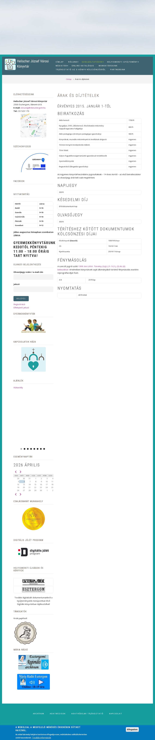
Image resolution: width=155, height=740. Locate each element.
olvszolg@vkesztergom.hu (33, 107)
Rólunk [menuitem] (72, 62)
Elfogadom (132, 729)
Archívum (38, 713)
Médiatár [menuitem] (61, 66)
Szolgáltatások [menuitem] (92, 62)
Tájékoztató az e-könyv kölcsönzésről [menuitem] (81, 69)
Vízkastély (18, 387)
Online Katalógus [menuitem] (83, 66)
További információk (41, 737)
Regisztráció (19, 304)
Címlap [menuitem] (60, 62)
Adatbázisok (58, 713)
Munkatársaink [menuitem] (108, 66)
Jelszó (16, 284)
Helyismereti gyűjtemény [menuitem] (122, 62)
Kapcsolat (115, 713)
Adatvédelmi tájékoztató (87, 713)
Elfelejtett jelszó (21, 307)
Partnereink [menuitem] (117, 69)
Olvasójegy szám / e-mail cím (28, 272)
